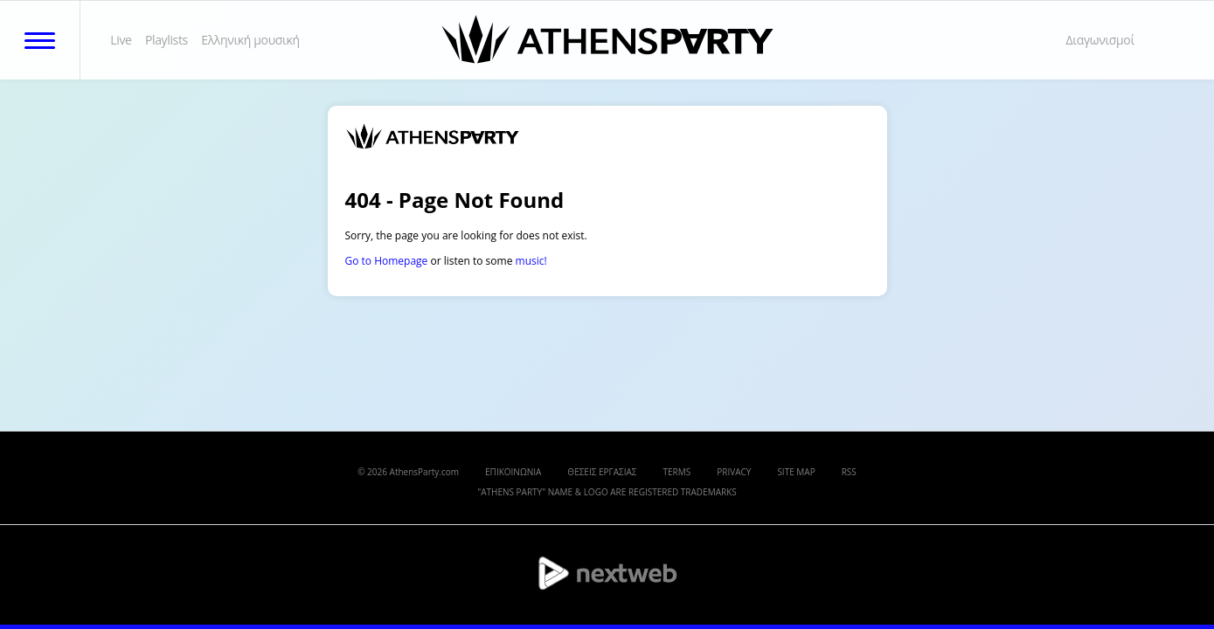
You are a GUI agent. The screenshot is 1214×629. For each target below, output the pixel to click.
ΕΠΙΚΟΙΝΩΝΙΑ (513, 472)
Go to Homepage (386, 260)
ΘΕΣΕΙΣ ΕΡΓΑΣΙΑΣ (601, 472)
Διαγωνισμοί (1100, 39)
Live (120, 39)
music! (531, 260)
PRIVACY (734, 472)
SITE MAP (796, 472)
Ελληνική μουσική (250, 39)
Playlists (166, 39)
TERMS (677, 472)
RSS (849, 472)
